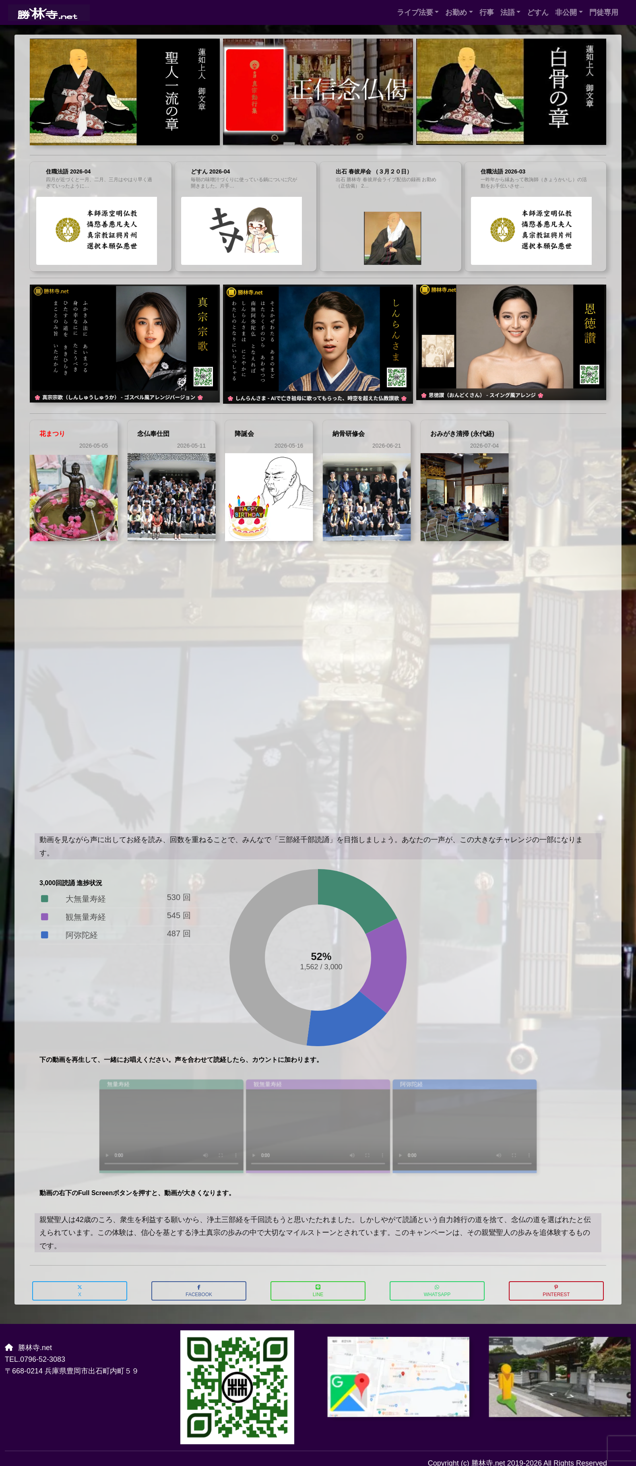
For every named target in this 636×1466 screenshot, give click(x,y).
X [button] (79, 1291)
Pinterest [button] (556, 1291)
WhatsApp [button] (437, 1291)
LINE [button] (318, 1291)
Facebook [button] (199, 1291)
